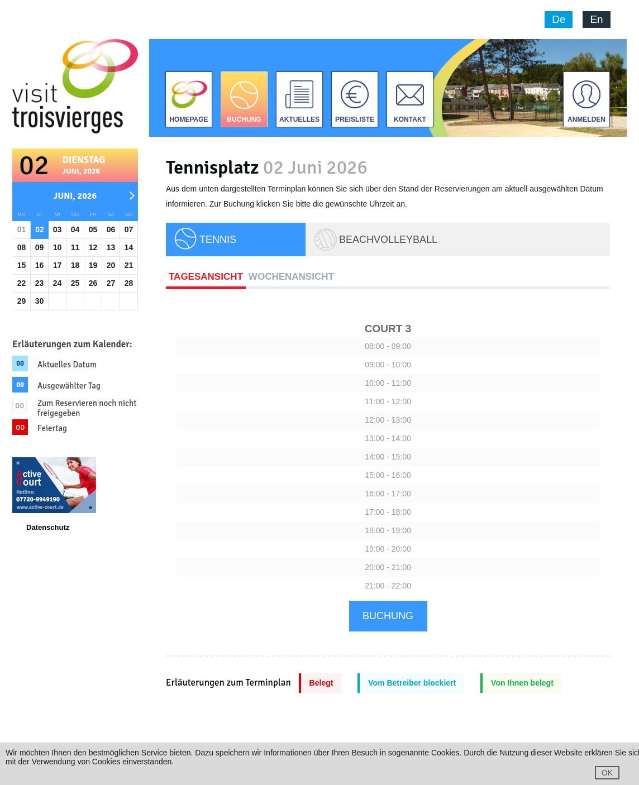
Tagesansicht (206, 276)
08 (21, 247)
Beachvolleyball (388, 239)
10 (57, 247)
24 (57, 283)
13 (111, 247)
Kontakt (410, 119)
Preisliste (354, 119)
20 (111, 265)
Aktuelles (299, 119)
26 (93, 283)
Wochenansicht (291, 276)
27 (111, 283)
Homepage (188, 119)
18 (75, 265)
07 (129, 229)
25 (75, 283)
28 (129, 283)
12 (93, 247)
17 (57, 265)
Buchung (244, 119)
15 (21, 265)
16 (39, 265)
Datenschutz (47, 527)
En (596, 19)
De (558, 19)
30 (39, 300)
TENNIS (217, 239)
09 (39, 247)
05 (93, 229)
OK (607, 772)
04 (75, 229)
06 (111, 229)
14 (129, 247)
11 (75, 247)
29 (21, 300)
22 (21, 283)
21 (129, 265)
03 (57, 229)
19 (93, 265)
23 (39, 283)
